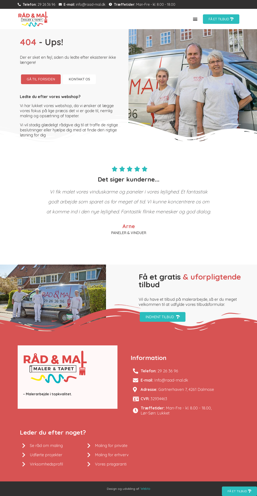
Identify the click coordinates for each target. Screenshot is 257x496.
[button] (195, 19)
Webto (145, 489)
